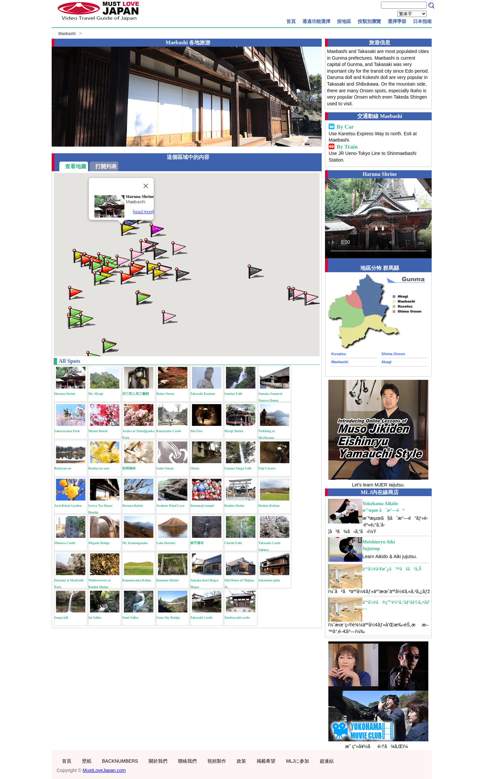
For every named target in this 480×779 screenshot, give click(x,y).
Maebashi (67, 33)
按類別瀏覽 (369, 21)
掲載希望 (266, 761)
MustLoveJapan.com (104, 770)
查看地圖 (75, 166)
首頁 (291, 21)
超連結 (327, 761)
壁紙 (86, 761)
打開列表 (106, 166)
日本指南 (422, 21)
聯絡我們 (187, 761)
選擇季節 (397, 21)
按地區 (344, 21)
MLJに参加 (297, 761)
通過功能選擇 (316, 21)
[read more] (143, 211)
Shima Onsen (393, 354)
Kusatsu (338, 354)
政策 (241, 761)
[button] (128, 228)
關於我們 (158, 761)
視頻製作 (216, 761)
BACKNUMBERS (120, 761)
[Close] (146, 186)
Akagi (386, 362)
